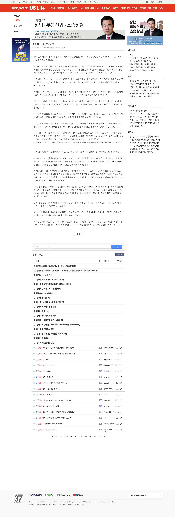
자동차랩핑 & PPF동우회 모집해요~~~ (143, 70)
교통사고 (60, 8)
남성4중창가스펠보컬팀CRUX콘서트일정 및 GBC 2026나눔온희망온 (145, 94)
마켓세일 (72, 2)
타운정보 (45, 2)
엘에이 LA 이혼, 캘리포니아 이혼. (141, 152)
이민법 (52, 8)
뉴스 (19, 2)
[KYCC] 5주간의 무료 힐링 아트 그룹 (142, 84)
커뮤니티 (38, 2)
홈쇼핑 (79, 2)
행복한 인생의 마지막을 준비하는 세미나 (143, 81)
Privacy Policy (53, 502)
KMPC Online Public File (89, 502)
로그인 (160, 2)
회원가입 (153, 2)
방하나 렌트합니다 (136, 126)
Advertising (102, 502)
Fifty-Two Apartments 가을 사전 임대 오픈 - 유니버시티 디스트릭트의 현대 (144, 115)
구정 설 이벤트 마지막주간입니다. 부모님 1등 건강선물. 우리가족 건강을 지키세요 (144, 147)
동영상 (31, 2)
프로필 (16, 31)
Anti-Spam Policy (74, 502)
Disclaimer (63, 502)
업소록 (96, 2)
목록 (78, 234)
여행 (85, 2)
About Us (31, 502)
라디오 (25, 2)
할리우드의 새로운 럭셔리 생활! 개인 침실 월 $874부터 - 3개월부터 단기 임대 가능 (144, 118)
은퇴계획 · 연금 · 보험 (148, 8)
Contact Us (111, 502)
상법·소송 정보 (19, 25)
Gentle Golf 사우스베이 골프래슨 (141, 61)
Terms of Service (41, 502)
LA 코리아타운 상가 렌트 (138, 110)
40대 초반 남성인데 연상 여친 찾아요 (142, 64)
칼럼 (161, 8)
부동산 (59, 2)
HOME (13, 2)
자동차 (65, 2)
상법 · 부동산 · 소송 (75, 8)
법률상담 (17, 20)
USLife (52, 2)
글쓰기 (119, 255)
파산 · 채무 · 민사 (92, 8)
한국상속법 (106, 8)
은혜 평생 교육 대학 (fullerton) (140, 96)
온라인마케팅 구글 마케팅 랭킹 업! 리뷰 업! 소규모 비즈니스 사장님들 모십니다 (144, 138)
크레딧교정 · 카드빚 (129, 8)
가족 (131, 55)
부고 (90, 2)
